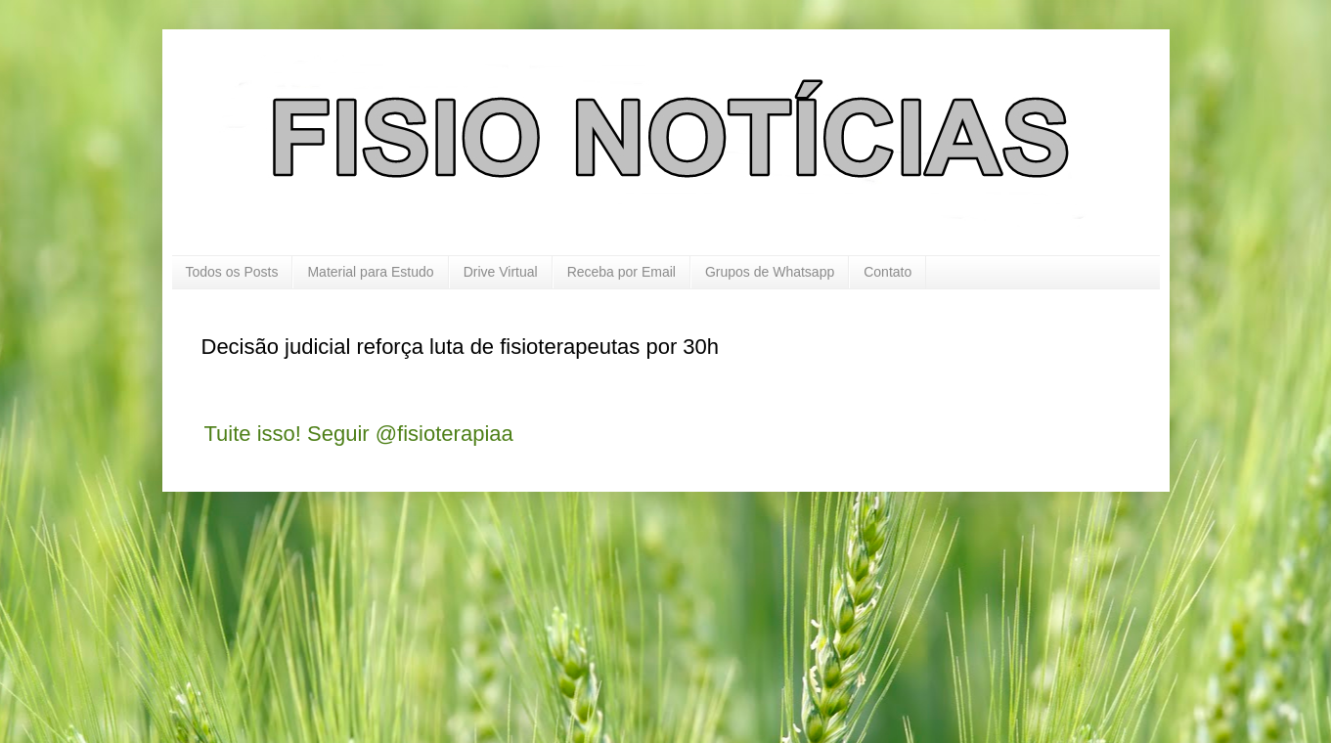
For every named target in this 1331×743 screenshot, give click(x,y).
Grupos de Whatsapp (769, 272)
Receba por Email (621, 272)
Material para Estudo (370, 272)
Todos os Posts (232, 272)
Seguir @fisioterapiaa (410, 433)
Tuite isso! (252, 433)
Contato (887, 272)
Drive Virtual (501, 272)
